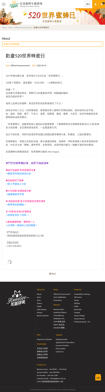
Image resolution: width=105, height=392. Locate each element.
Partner (39, 312)
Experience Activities (44, 339)
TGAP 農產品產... (60, 322)
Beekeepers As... (59, 318)
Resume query (59, 309)
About (4, 27)
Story (39, 300)
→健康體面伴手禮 (15, 194)
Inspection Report (60, 312)
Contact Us (60, 352)
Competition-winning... (82, 294)
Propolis (77, 312)
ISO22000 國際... (60, 328)
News (11, 27)
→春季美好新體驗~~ (16, 204)
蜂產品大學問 (42, 355)
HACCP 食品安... (60, 325)
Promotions (58, 300)
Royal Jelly (77, 309)
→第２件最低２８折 (16, 184)
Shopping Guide (61, 339)
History (39, 303)
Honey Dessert (79, 319)
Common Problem (62, 345)
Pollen (76, 306)
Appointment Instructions (65, 342)
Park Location (60, 349)
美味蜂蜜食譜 (42, 358)
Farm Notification (60, 297)
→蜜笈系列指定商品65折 (18, 173)
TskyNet (72, 390)
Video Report (42, 309)
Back (52, 273)
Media (39, 306)
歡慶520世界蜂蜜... (12, 44)
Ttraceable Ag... (59, 315)
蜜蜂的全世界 (42, 351)
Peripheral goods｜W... (82, 322)
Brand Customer (43, 316)
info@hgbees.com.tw (58, 378)
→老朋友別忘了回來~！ (18, 215)
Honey (76, 300)
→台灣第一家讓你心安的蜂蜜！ (22, 225)
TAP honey (78, 297)
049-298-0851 (55, 372)
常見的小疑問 (42, 348)
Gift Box (77, 303)
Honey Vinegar (79, 316)
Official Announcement (23, 27)
